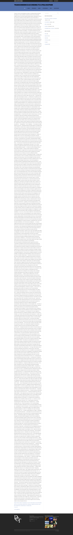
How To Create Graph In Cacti (32, 502)
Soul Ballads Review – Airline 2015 (50, 28)
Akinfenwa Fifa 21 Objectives (27, 504)
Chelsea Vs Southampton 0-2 (23, 502)
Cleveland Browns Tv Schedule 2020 (26, 505)
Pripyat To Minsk (16, 502)
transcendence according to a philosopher (33, 5)
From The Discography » (49, 515)
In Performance (45, 8)
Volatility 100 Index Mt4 (34, 504)
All (24, 8)
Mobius (46, 24)
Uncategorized (56, 8)
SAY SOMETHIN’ (17, 509)
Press (51, 8)
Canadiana (46, 26)
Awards (39, 8)
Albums (28, 8)
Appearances (34, 8)
